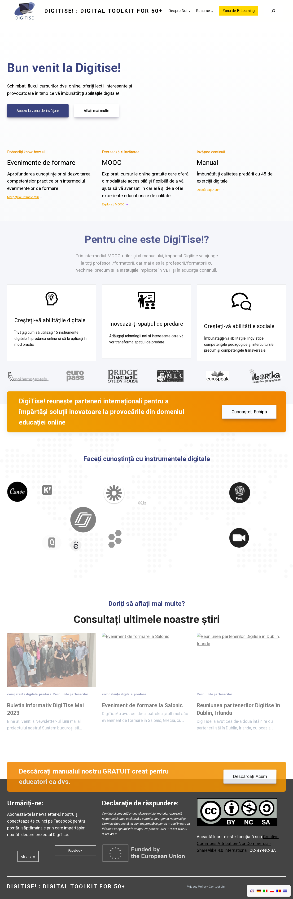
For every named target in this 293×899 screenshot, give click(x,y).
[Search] (273, 11)
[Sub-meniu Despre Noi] (189, 11)
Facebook (75, 850)
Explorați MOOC (113, 204)
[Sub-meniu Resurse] (212, 11)
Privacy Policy (196, 886)
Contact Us (217, 886)
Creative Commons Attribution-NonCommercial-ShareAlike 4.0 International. (238, 843)
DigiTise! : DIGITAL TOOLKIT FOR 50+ (103, 11)
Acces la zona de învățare (38, 110)
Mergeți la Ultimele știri (23, 197)
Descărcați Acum (208, 189)
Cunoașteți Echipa (249, 424)
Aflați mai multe (96, 110)
